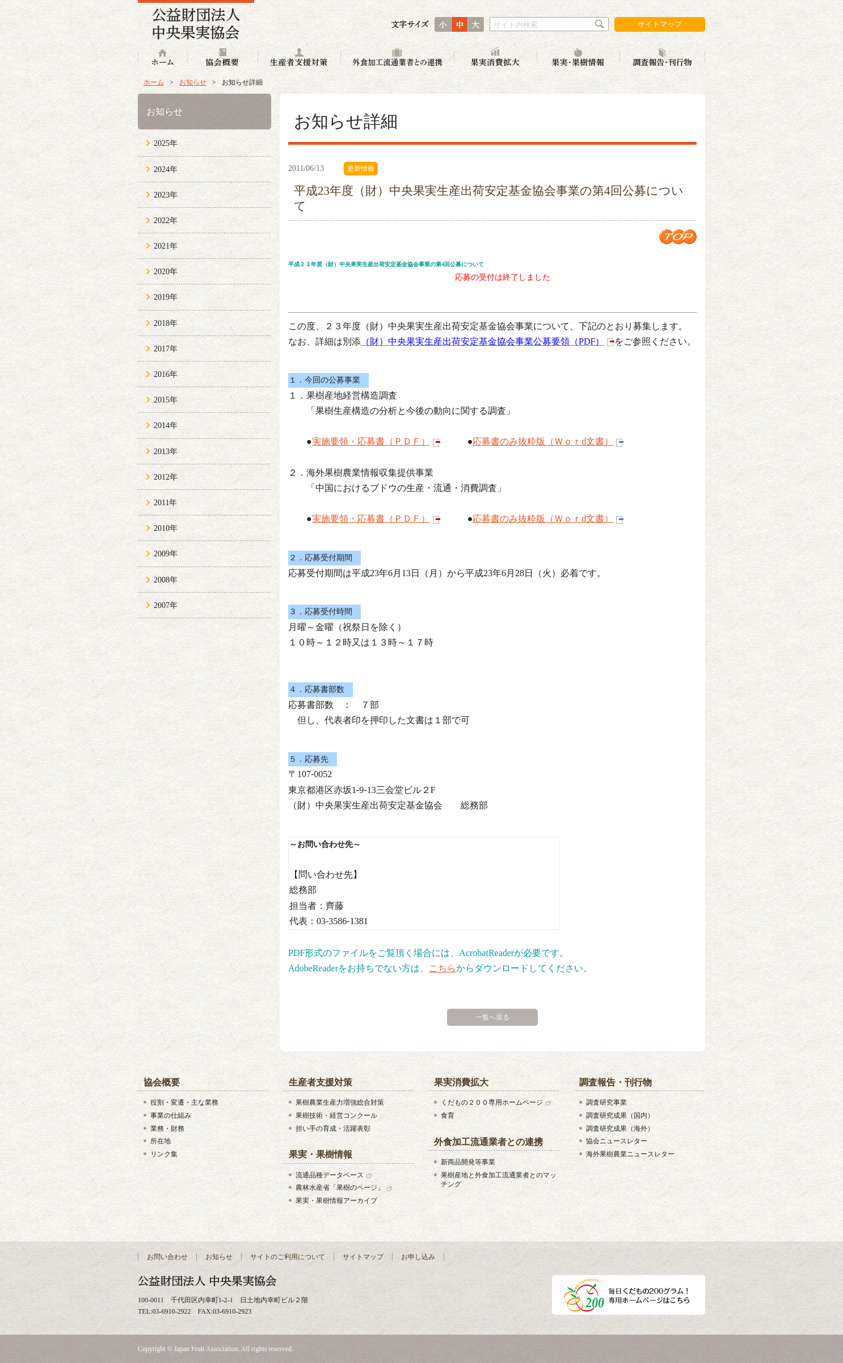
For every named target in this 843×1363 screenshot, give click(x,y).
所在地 (160, 1141)
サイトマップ (660, 24)
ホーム (163, 58)
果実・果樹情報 (578, 58)
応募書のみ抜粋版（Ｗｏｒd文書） (543, 441)
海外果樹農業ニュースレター (630, 1154)
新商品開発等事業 (468, 1162)
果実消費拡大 (495, 58)
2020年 (166, 271)
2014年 (166, 425)
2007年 (166, 605)
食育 (447, 1115)
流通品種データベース (330, 1175)
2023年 (166, 195)
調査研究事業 (606, 1102)
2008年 (166, 580)
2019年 (166, 297)
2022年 (166, 220)
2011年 (165, 502)
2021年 (166, 246)
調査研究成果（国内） (620, 1115)
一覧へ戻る (492, 1017)
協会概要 (223, 58)
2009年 (166, 554)
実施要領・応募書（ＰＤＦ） (371, 441)
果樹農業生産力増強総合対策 (340, 1102)
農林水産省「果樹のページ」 (340, 1188)
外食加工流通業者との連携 (397, 58)
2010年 (166, 528)
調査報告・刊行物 (662, 58)
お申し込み (418, 1257)
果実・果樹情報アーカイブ (336, 1201)
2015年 (166, 400)
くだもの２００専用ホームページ (492, 1102)
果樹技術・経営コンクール (336, 1115)
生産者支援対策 (299, 58)
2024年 (166, 169)
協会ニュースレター (616, 1141)
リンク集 (164, 1154)
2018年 (166, 323)
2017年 (166, 349)
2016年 (166, 374)
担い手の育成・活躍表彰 (333, 1129)
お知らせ (192, 82)
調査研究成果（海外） (620, 1129)
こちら (442, 968)
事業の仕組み (170, 1115)
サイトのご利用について (287, 1257)
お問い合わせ (167, 1257)
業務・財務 (167, 1129)
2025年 (166, 143)
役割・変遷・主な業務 (184, 1102)
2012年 (166, 477)
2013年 (166, 451)
